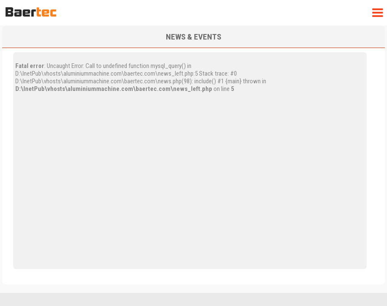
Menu (377, 13)
